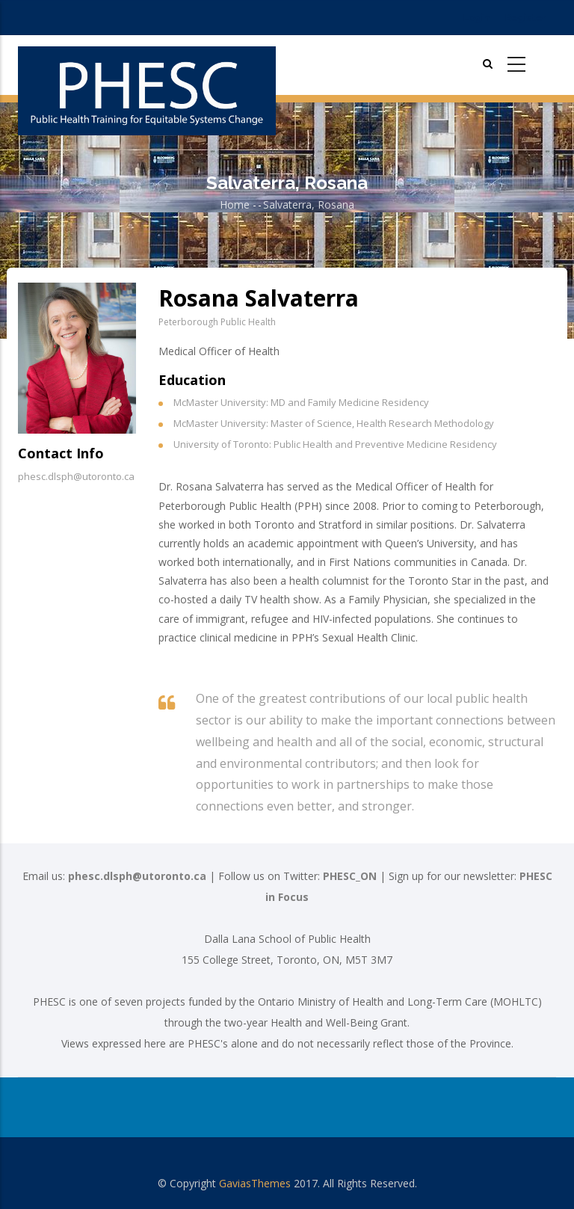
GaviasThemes (255, 1183)
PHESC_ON (350, 876)
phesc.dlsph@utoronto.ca (137, 876)
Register (525, 17)
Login (476, 17)
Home (235, 204)
